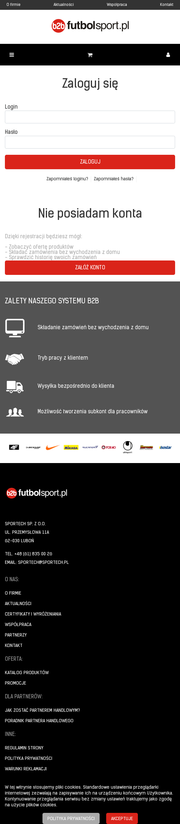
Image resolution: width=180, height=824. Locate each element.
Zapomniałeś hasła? (114, 179)
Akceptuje (122, 818)
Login (11, 107)
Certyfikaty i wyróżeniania (33, 614)
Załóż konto (90, 268)
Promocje (15, 683)
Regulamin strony (24, 748)
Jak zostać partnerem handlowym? (42, 710)
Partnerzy (16, 635)
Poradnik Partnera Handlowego (39, 721)
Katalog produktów (27, 673)
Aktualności (64, 5)
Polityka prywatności (28, 758)
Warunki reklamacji (26, 769)
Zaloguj (90, 162)
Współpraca (117, 5)
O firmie (14, 5)
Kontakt (166, 5)
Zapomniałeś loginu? (67, 179)
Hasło (11, 132)
